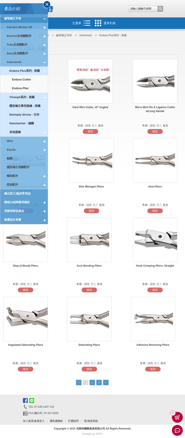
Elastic (27, 149)
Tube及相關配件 (27, 44)
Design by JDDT (92, 433)
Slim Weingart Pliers (91, 186)
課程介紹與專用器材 (26, 202)
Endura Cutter (21, 79)
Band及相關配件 (27, 53)
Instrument (27, 62)
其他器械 (28, 132)
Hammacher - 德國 (21, 123)
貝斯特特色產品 (26, 211)
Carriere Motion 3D (27, 27)
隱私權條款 (56, 421)
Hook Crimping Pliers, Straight (155, 265)
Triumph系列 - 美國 (28, 97)
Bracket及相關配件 (27, 36)
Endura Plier (20, 88)
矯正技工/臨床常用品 (17, 193)
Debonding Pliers (89, 344)
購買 (90, 131)
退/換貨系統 (91, 421)
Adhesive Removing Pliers (153, 344)
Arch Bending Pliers (89, 265)
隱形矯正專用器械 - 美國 (24, 105)
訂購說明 (73, 421)
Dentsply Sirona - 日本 (24, 114)
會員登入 (39, 421)
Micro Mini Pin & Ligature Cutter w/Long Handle (155, 109)
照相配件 (27, 184)
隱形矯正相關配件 (18, 167)
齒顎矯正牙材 (26, 18)
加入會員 (28, 421)
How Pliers (155, 186)
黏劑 (9, 158)
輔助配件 (27, 176)
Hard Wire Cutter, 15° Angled (90, 107)
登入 (94, 125)
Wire (27, 141)
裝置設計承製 (26, 219)
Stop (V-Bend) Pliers (25, 265)
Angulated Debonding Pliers (25, 344)
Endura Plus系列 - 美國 (28, 70)
